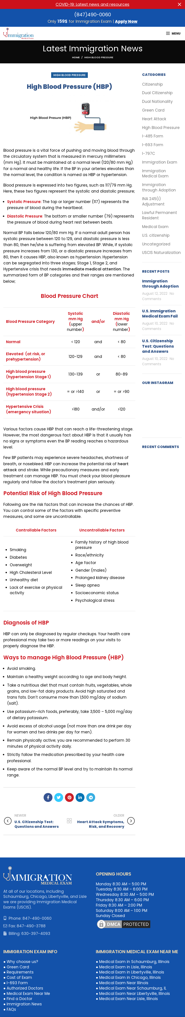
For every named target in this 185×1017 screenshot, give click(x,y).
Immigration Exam (159, 162)
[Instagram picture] (148, 396)
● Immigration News (22, 1004)
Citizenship (152, 84)
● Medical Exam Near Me (26, 993)
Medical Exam (155, 226)
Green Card (153, 110)
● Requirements (18, 972)
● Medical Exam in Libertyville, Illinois (130, 972)
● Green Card (16, 966)
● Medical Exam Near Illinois (122, 983)
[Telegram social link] (90, 797)
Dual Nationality (157, 101)
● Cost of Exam (17, 977)
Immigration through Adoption (159, 187)
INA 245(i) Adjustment (153, 201)
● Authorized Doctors (23, 988)
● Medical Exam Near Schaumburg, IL (131, 988)
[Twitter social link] (58, 797)
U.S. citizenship (155, 235)
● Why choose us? (20, 961)
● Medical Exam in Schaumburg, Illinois (132, 961)
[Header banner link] (86, 4)
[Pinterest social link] (69, 797)
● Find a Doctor (17, 998)
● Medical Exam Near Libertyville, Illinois (133, 993)
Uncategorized (156, 244)
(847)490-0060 (92, 14)
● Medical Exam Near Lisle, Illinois (127, 998)
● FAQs (9, 1009)
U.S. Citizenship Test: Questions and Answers (158, 346)
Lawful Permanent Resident (159, 215)
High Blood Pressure (98, 57)
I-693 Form (152, 144)
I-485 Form (152, 136)
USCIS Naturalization (161, 252)
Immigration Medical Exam (155, 173)
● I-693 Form (15, 983)
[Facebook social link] (48, 797)
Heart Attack (154, 118)
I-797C (148, 153)
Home (76, 57)
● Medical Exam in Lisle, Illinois (124, 966)
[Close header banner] (179, 4)
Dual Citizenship (157, 92)
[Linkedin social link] (80, 797)
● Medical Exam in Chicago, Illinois (128, 977)
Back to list (69, 821)
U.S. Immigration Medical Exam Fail (160, 313)
